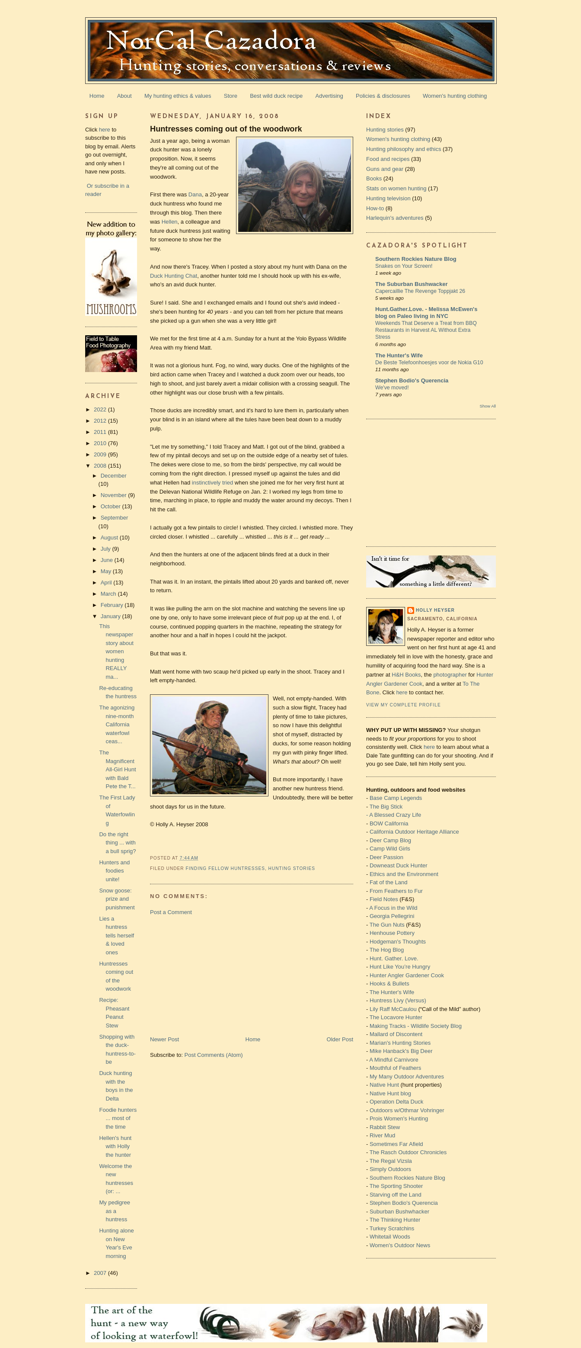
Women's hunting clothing (455, 96)
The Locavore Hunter (396, 1017)
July (106, 549)
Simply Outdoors (390, 1169)
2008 (101, 465)
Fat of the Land (388, 882)
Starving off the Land (395, 1194)
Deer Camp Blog (390, 840)
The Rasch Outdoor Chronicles (408, 1152)
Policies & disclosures (383, 96)
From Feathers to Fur (396, 891)
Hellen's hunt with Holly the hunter (115, 1146)
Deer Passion (386, 857)
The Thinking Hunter (395, 1219)
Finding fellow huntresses (225, 868)
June (108, 560)
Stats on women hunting (396, 188)
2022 (101, 409)
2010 (101, 443)
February (113, 605)
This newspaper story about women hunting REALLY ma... (116, 651)
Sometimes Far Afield (396, 1144)
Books (374, 178)
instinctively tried (212, 482)
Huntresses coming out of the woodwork (226, 129)
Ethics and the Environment (404, 874)
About (124, 96)
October (111, 506)
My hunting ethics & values (177, 96)
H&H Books (406, 674)
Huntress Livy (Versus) (398, 1000)
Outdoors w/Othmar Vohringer (407, 1110)
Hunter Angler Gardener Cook (407, 975)
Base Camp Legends (396, 798)
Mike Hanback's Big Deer (401, 1051)
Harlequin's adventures (395, 218)
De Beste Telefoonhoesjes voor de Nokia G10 (429, 362)
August (110, 537)
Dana (195, 194)
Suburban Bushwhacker (399, 1211)
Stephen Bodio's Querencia (411, 380)
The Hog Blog (387, 950)
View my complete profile (403, 705)
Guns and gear (384, 169)
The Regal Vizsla (391, 1161)
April (107, 582)
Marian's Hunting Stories (400, 1043)
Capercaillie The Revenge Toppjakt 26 (420, 291)
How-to (375, 208)
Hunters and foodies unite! (114, 871)
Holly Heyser (435, 610)
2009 (101, 454)
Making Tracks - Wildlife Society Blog (416, 1026)
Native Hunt (384, 1085)
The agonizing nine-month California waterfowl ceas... (116, 724)
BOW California (389, 823)
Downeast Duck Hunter (399, 865)
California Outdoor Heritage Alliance (414, 831)
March (109, 594)
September (114, 517)
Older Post (340, 1039)
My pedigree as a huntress (114, 1211)
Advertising (329, 96)
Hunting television (388, 198)
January (111, 616)
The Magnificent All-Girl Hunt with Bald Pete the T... (117, 769)
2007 (101, 1273)
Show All (488, 406)
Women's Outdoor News (400, 1245)
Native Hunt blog (390, 1093)
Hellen (170, 221)
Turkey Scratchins (392, 1228)
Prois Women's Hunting (399, 1118)
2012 (101, 420)
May (107, 571)
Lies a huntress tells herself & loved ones (116, 935)
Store (230, 96)
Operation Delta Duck (396, 1101)
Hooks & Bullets (389, 983)
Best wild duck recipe (276, 96)
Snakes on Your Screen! (403, 266)
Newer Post (164, 1039)
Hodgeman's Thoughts (398, 941)
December (114, 475)
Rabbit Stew (385, 1127)
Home (97, 96)
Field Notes (384, 899)
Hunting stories (291, 868)
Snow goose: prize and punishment (116, 899)
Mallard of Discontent (396, 1034)
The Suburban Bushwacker (411, 284)
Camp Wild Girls (390, 848)
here (104, 129)
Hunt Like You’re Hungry (400, 966)
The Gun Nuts (387, 924)
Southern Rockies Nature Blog (415, 259)
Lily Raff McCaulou (393, 1009)
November (114, 495)
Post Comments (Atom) (214, 1055)
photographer (449, 674)
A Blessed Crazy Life (395, 815)
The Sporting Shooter (396, 1186)
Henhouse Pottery (392, 933)
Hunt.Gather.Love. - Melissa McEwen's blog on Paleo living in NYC (426, 312)
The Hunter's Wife (399, 355)
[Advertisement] (215, 975)
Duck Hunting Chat (173, 276)
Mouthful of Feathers (395, 1068)
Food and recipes (387, 159)
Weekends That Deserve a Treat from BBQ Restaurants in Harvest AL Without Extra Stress (426, 330)
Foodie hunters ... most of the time (118, 1118)
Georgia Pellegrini (392, 916)
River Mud (382, 1135)
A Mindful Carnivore (393, 1059)
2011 (101, 432)
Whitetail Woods (390, 1236)
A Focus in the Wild (393, 908)
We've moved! (392, 388)
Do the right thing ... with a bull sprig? (117, 842)
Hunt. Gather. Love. (394, 958)
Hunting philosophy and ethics (403, 149)
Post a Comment (171, 912)
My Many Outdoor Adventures (407, 1076)
